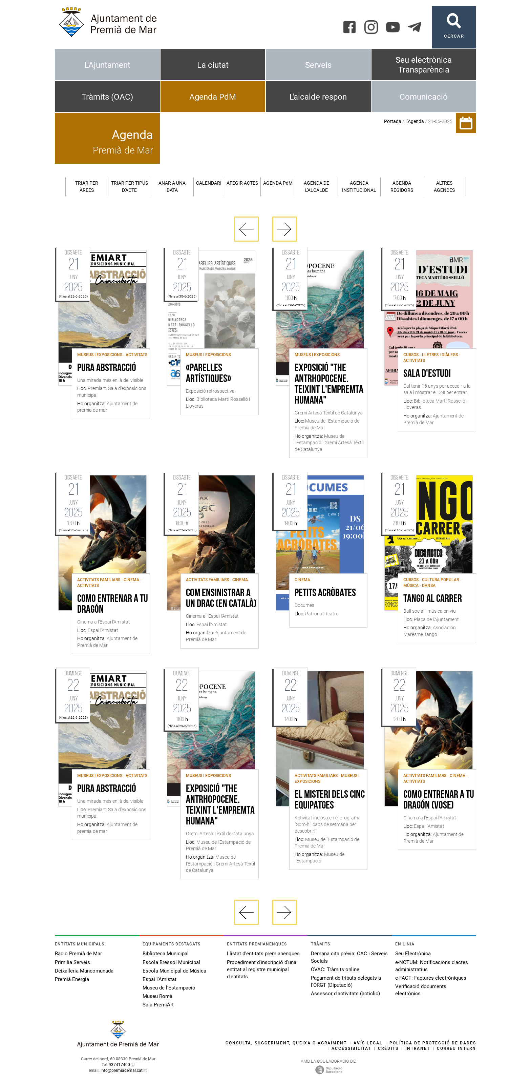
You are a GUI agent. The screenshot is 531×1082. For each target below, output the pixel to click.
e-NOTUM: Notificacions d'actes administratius (431, 966)
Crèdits (388, 1048)
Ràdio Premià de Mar (78, 954)
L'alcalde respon (318, 97)
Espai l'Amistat (159, 979)
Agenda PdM (212, 97)
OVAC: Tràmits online (335, 969)
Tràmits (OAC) (107, 97)
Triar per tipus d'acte (129, 186)
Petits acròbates (325, 593)
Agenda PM (278, 183)
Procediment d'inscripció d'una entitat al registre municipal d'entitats (261, 969)
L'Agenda (414, 121)
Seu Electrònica (413, 954)
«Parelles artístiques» (208, 374)
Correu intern (456, 1048)
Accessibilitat (351, 1048)
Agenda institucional (359, 186)
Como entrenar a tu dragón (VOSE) (438, 800)
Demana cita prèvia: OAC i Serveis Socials (349, 957)
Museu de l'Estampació (169, 988)
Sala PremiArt (158, 1005)
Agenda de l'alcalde (316, 186)
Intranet (417, 1048)
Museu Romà (157, 996)
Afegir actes (242, 183)
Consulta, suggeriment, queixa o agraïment (286, 1043)
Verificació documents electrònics (420, 990)
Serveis (318, 65)
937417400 (119, 1064)
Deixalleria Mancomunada (84, 971)
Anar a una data (172, 186)
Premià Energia (72, 979)
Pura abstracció (106, 368)
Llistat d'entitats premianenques (263, 954)
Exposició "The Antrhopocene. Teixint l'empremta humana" (329, 384)
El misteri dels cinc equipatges (330, 800)
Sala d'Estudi (427, 374)
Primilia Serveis (72, 962)
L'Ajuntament (107, 65)
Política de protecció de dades (432, 1043)
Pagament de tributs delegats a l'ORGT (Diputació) (346, 981)
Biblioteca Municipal (166, 954)
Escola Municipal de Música (174, 971)
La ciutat (213, 65)
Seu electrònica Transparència (424, 65)
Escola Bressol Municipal (171, 962)
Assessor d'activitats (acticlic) (345, 994)
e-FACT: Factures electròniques (430, 978)
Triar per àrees (86, 186)
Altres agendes (444, 186)
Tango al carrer (432, 599)
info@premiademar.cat (122, 1070)
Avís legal (368, 1043)
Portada (392, 121)
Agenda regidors (401, 186)
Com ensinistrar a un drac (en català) (221, 599)
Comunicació (424, 97)
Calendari (208, 183)
